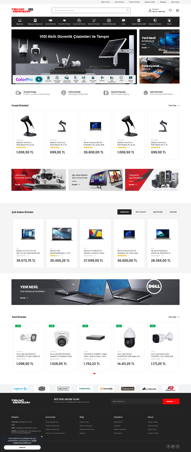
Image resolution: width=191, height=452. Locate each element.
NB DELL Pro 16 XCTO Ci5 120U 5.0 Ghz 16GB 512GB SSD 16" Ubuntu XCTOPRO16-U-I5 (28, 253)
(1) (28, 147)
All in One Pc (141, 212)
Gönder (171, 401)
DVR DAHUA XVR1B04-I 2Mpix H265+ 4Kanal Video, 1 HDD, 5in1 (95, 356)
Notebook (124, 212)
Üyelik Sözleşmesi (52, 426)
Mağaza (163, 2)
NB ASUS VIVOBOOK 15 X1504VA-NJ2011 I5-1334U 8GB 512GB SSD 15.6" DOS (94, 253)
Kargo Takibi (153, 422)
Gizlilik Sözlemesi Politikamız (25, 441)
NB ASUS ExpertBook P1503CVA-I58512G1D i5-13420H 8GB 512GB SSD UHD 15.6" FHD (162, 254)
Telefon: (14, 422)
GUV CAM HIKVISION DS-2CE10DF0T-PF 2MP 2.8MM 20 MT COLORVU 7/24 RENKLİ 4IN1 (28, 357)
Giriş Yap (161, 11)
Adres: (14, 431)
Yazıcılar (173, 212)
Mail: (13, 428)
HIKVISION (19, 352)
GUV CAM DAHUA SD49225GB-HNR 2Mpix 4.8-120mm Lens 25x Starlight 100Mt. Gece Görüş (128, 357)
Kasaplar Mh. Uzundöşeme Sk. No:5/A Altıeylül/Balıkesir (26, 432)
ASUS (85, 248)
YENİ (18, 326)
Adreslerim (118, 433)
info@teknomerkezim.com (26, 428)
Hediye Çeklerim (120, 429)
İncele (144, 48)
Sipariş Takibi (150, 2)
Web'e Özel (105, 2)
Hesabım (155, 9)
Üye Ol (154, 11)
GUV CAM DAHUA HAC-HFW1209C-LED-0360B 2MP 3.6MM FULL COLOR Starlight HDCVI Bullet (162, 357)
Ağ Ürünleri (158, 212)
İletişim (82, 433)
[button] (94, 373)
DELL (17, 248)
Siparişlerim (118, 422)
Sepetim (117, 426)
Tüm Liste (172, 105)
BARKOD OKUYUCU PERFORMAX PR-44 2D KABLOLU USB (25, 145)
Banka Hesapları (86, 426)
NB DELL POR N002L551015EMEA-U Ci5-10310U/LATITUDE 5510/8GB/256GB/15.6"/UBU (61, 254)
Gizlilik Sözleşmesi (52, 429)
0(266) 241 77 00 (25, 422)
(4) (61, 255)
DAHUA (86, 352)
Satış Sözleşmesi (52, 422)
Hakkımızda (84, 422)
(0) (28, 255)
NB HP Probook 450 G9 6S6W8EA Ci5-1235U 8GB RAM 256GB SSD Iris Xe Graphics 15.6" (94, 146)
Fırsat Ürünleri (134, 2)
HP (84, 140)
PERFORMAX (20, 140)
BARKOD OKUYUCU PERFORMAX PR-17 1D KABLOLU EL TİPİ (58, 145)
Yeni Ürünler (119, 2)
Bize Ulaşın (175, 2)
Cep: (13, 425)
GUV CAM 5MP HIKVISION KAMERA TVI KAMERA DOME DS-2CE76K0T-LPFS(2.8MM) (61, 356)
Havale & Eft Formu (87, 429)
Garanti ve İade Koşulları (55, 433)
